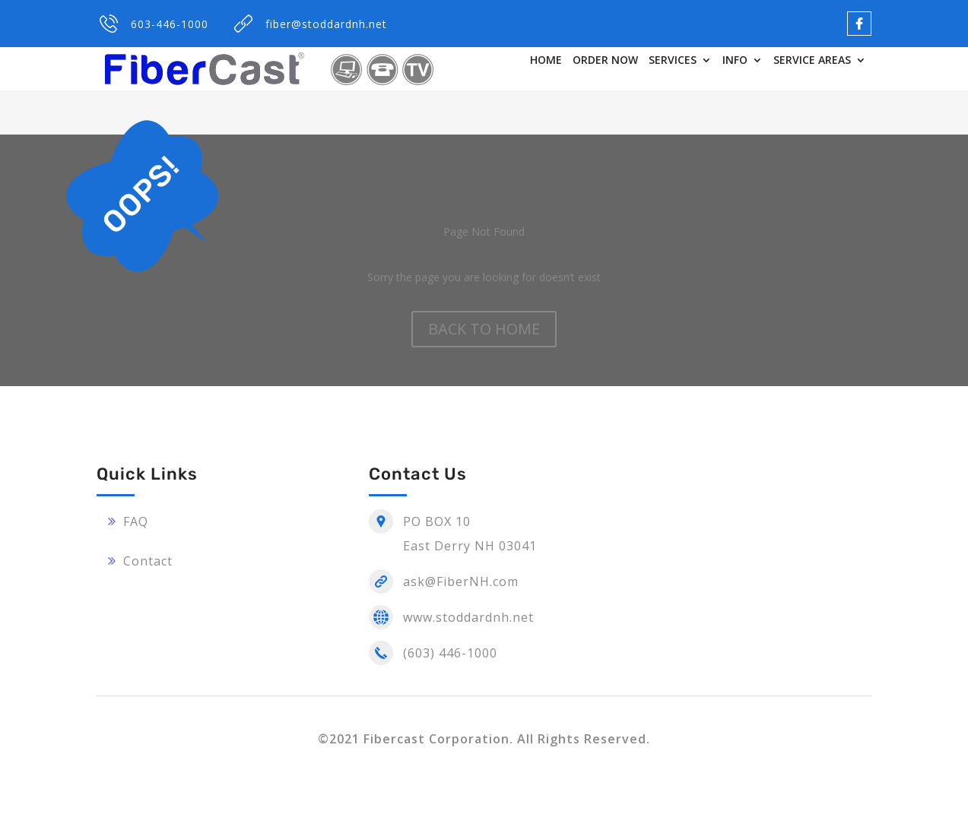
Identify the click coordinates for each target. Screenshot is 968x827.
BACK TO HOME (484, 328)
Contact (148, 561)
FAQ (135, 521)
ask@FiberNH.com (461, 581)
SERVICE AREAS (812, 61)
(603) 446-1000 (450, 653)
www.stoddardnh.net (468, 617)
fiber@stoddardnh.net (326, 24)
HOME (546, 61)
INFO (734, 61)
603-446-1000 (169, 24)
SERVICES (673, 61)
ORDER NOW (605, 61)
